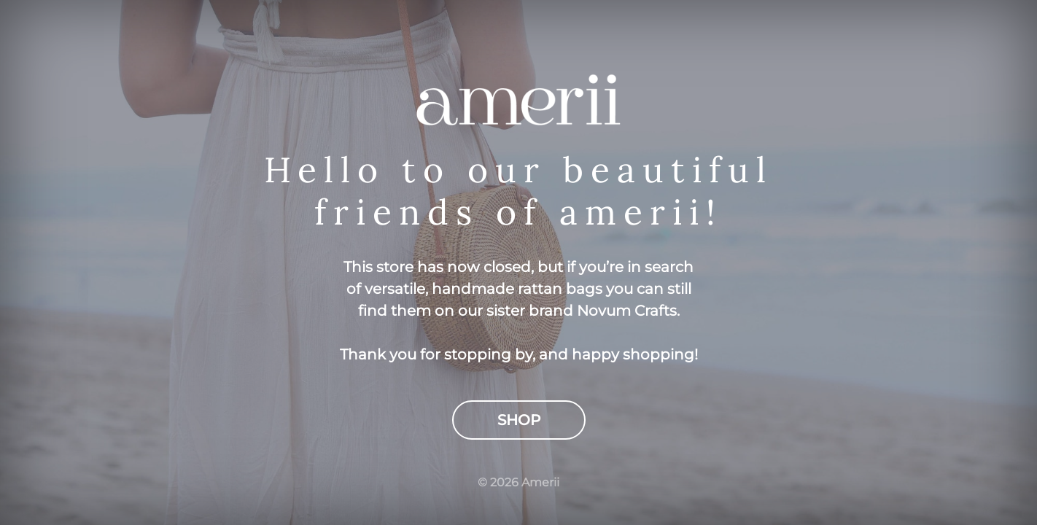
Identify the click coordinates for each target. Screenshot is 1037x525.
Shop (518, 420)
